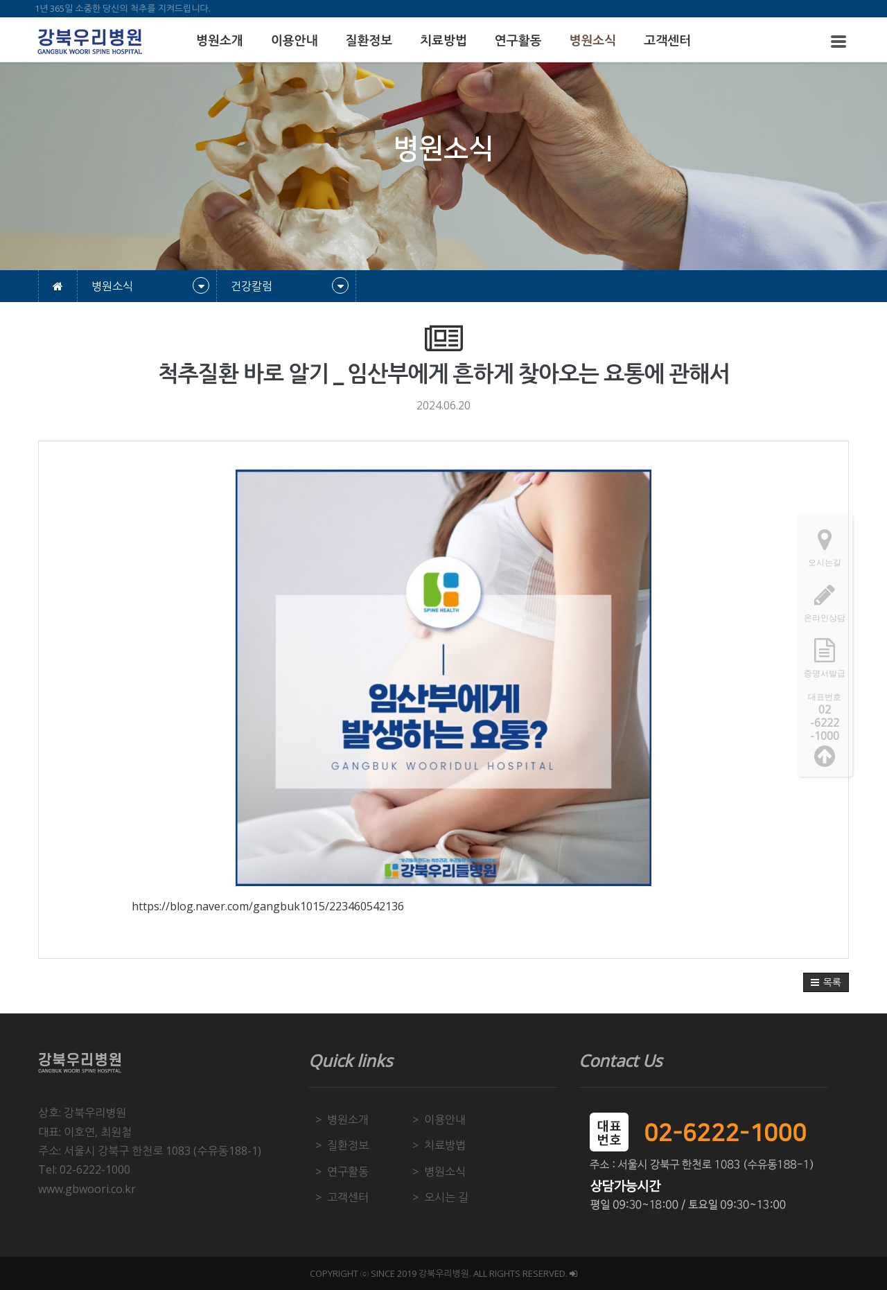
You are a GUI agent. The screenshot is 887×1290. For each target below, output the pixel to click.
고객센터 (667, 41)
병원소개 (219, 41)
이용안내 (294, 41)
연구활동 (518, 41)
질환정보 (368, 41)
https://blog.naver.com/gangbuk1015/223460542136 (268, 906)
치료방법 (443, 41)
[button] (826, 982)
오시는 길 (446, 1197)
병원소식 (593, 41)
